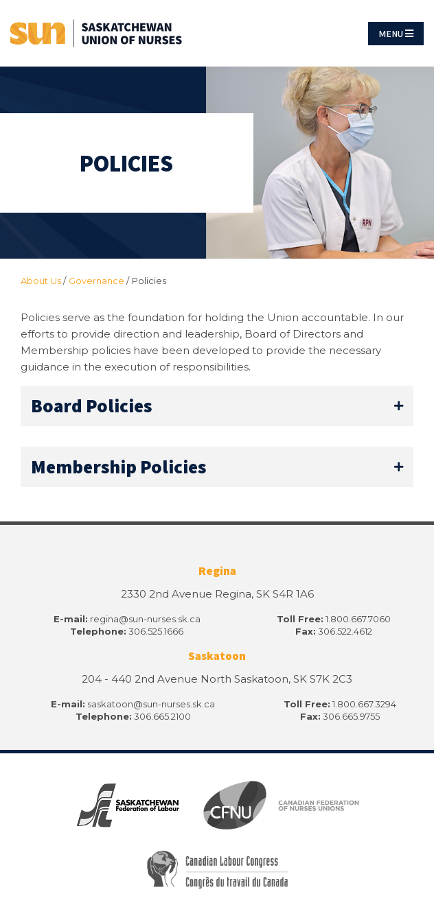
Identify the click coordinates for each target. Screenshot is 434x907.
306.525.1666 (155, 631)
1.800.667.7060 (358, 618)
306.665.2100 (162, 716)
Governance (96, 280)
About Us (41, 280)
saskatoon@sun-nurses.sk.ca (151, 703)
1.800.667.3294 (364, 703)
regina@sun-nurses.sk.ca (145, 618)
